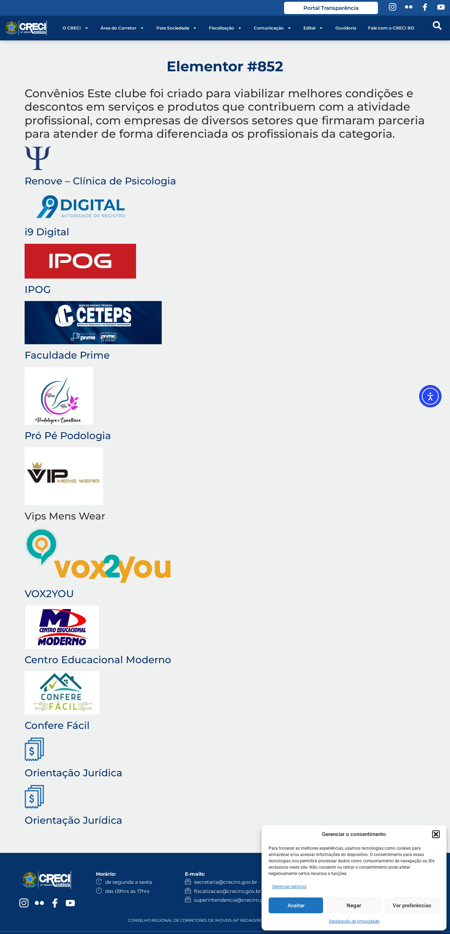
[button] (435, 834)
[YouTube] (440, 8)
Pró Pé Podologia (68, 436)
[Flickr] (408, 8)
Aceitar (296, 905)
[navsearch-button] (437, 28)
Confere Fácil (57, 725)
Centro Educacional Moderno (98, 660)
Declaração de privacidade (354, 921)
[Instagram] (392, 8)
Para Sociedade (176, 28)
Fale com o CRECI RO (391, 28)
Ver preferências (412, 905)
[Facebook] (424, 8)
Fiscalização (225, 28)
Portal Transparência (331, 8)
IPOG (38, 289)
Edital (313, 28)
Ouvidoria (345, 28)
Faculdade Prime (67, 355)
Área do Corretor (122, 28)
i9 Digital (47, 232)
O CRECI (76, 28)
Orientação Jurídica (73, 773)
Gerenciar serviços (289, 886)
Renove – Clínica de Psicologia (100, 181)
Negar (354, 905)
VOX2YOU (49, 594)
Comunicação (272, 28)
